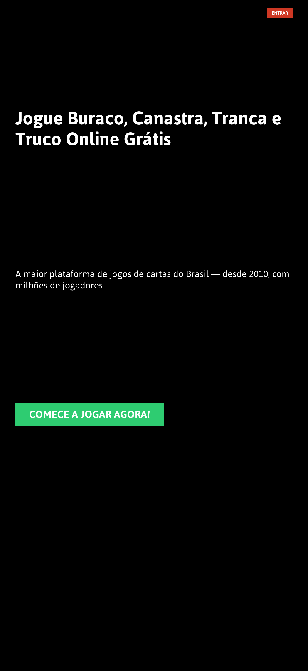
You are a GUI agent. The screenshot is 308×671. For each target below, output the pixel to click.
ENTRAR (280, 12)
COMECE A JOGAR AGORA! (89, 414)
